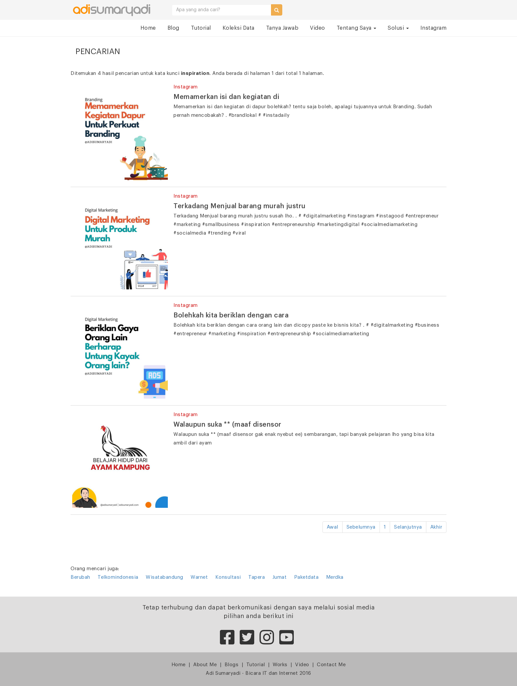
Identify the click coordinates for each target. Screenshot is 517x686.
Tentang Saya (357, 28)
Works (280, 664)
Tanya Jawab (282, 28)
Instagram (433, 28)
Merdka (335, 577)
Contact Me (331, 664)
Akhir (436, 527)
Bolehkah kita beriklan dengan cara (231, 315)
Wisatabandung (164, 577)
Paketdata (306, 577)
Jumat (279, 577)
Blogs (232, 664)
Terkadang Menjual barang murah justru (239, 206)
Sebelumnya (361, 527)
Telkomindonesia (118, 577)
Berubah (80, 577)
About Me (205, 664)
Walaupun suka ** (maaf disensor (227, 424)
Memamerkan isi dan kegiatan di (226, 97)
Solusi (398, 28)
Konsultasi (228, 577)
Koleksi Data (239, 28)
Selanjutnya (408, 527)
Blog (173, 28)
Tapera (256, 577)
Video (317, 28)
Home (148, 28)
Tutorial (201, 28)
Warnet (199, 577)
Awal (332, 527)
